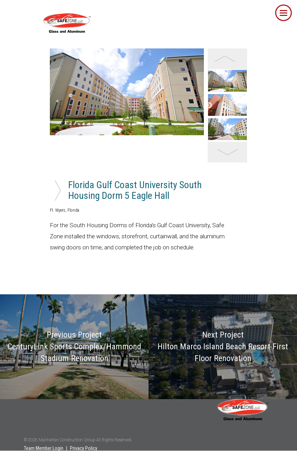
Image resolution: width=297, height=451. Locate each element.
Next (209, 105)
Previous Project (74, 346)
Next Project (223, 346)
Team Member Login (43, 448)
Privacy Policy (83, 448)
